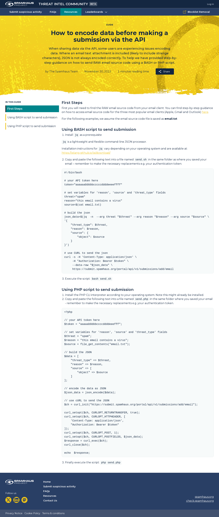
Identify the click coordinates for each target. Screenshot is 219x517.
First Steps (14, 108)
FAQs (53, 11)
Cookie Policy (32, 513)
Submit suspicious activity (25, 11)
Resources (70, 11)
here (205, 112)
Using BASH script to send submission (32, 117)
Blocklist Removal (196, 12)
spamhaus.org (204, 496)
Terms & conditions (53, 513)
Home (47, 481)
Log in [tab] (210, 4)
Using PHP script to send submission (31, 126)
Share (164, 71)
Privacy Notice (13, 513)
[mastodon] (24, 500)
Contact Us (50, 500)
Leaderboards (96, 12)
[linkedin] (16, 500)
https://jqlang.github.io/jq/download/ (86, 152)
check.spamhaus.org (200, 500)
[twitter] (8, 500)
